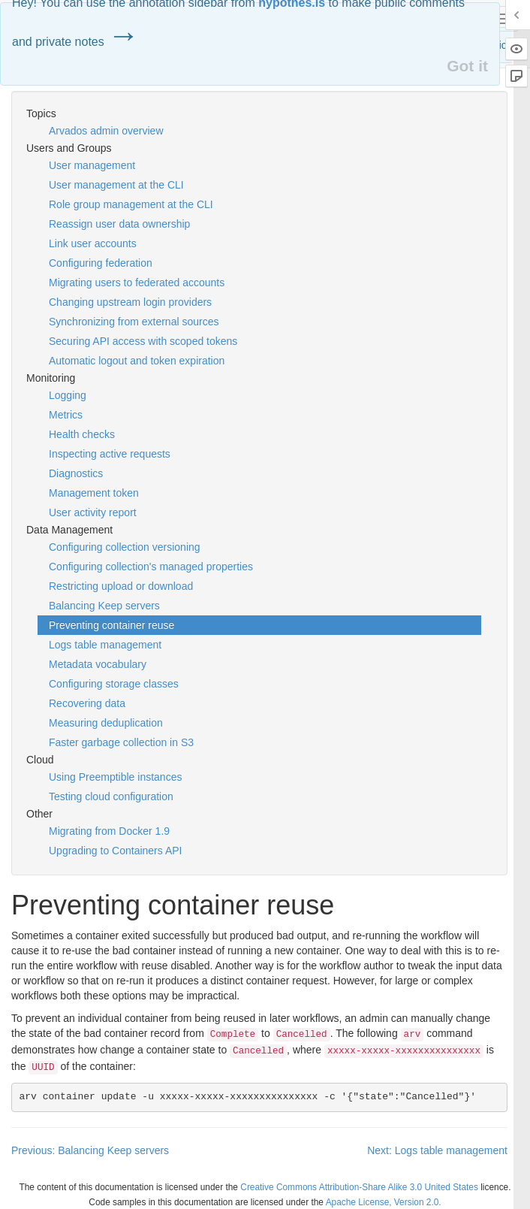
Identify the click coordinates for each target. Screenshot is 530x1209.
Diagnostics (76, 473)
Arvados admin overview (106, 131)
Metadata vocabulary (97, 664)
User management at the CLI (116, 185)
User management (92, 165)
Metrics (66, 415)
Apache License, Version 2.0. (383, 1202)
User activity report (93, 512)
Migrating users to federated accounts (136, 283)
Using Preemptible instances (115, 777)
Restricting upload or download (121, 586)
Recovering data (87, 703)
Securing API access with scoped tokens (143, 341)
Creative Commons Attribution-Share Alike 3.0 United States (359, 1187)
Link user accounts (93, 243)
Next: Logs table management (437, 1150)
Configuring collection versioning (124, 547)
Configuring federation (100, 263)
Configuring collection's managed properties (151, 567)
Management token (94, 493)
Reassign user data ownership (119, 224)
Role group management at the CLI (131, 204)
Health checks (82, 434)
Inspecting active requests (109, 454)
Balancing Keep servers (104, 606)
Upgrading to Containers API (115, 851)
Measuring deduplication (106, 723)
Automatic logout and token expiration (136, 361)
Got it (467, 66)
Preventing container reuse (111, 625)
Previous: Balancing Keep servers (90, 1150)
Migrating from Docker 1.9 (109, 831)
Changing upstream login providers (130, 302)
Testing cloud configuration (111, 796)
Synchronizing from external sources (133, 322)
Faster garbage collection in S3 (121, 742)
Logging (67, 395)
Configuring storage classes (114, 684)
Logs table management (105, 645)
